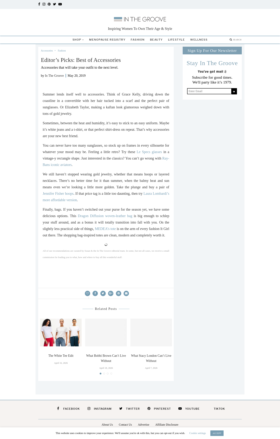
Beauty (156, 39)
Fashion (138, 39)
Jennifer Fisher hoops (58, 193)
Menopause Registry (107, 39)
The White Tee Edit (61, 355)
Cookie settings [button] (197, 433)
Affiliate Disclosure (166, 424)
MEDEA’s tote (105, 229)
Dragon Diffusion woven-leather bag (105, 216)
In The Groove (54, 75)
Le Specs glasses (149, 152)
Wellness (199, 39)
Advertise (143, 424)
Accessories (47, 50)
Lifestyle (176, 39)
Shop (76, 39)
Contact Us (125, 424)
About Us (107, 424)
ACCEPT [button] (216, 433)
